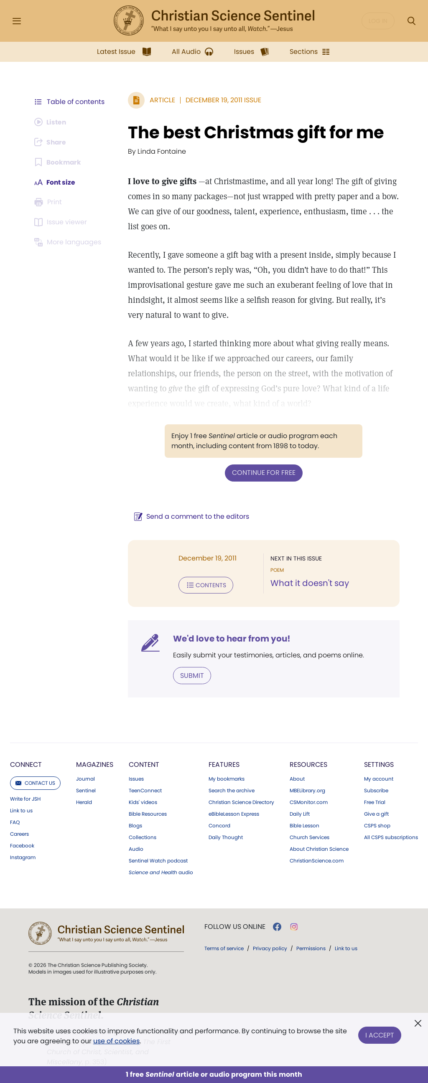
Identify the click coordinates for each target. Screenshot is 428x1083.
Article (160, 100)
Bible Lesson (304, 824)
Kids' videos (143, 801)
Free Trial (374, 801)
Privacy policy (270, 947)
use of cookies (116, 1041)
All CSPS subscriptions (391, 836)
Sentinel (86, 789)
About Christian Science (319, 848)
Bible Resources (148, 813)
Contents (204, 585)
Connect (26, 763)
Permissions (311, 947)
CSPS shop (377, 824)
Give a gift (376, 813)
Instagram (23, 856)
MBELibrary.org (307, 789)
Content (144, 763)
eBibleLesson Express (234, 813)
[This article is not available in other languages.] (69, 242)
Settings (379, 763)
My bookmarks (227, 778)
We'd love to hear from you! (230, 638)
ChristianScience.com (317, 859)
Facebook (22, 844)
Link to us (21, 809)
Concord (219, 824)
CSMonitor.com (309, 801)
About (297, 778)
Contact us (35, 782)
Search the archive (232, 789)
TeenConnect (145, 789)
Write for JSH (25, 798)
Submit (190, 675)
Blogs (135, 824)
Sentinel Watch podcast (158, 859)
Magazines (94, 763)
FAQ (15, 821)
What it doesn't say (309, 583)
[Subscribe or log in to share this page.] (51, 142)
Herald (84, 801)
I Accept (379, 1034)
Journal (85, 778)
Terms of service (224, 947)
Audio (136, 848)
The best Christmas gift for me (254, 132)
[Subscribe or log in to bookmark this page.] (58, 162)
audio (161, 871)
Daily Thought (226, 836)
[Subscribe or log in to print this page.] (49, 202)
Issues (136, 778)
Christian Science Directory (241, 801)
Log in (378, 21)
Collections (142, 836)
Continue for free (263, 472)
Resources (308, 763)
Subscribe (376, 789)
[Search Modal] (411, 21)
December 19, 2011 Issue (222, 100)
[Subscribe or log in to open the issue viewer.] (61, 222)
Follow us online (234, 926)
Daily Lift (300, 813)
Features (224, 763)
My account (378, 778)
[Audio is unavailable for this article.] (51, 122)
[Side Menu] (17, 21)
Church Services (309, 836)
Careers (19, 833)
